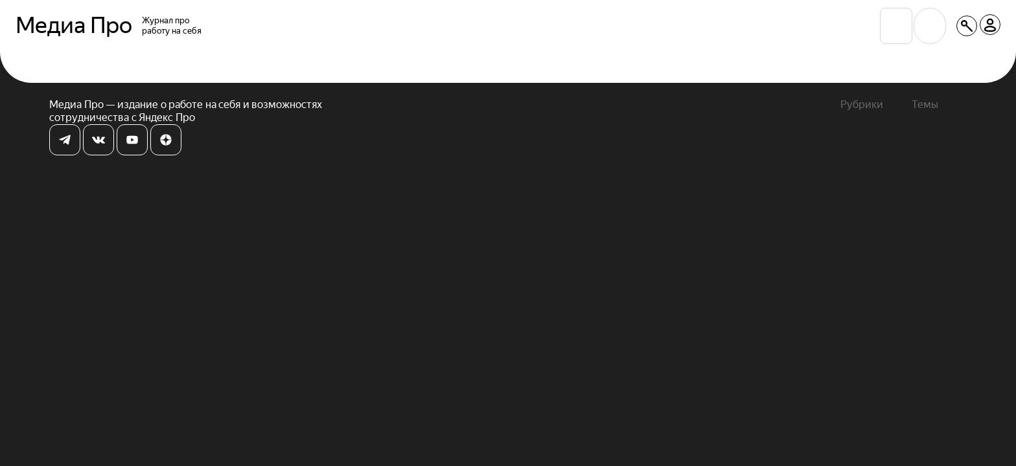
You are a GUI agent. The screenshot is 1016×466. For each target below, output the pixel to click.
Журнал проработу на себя (172, 26)
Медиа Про (74, 26)
